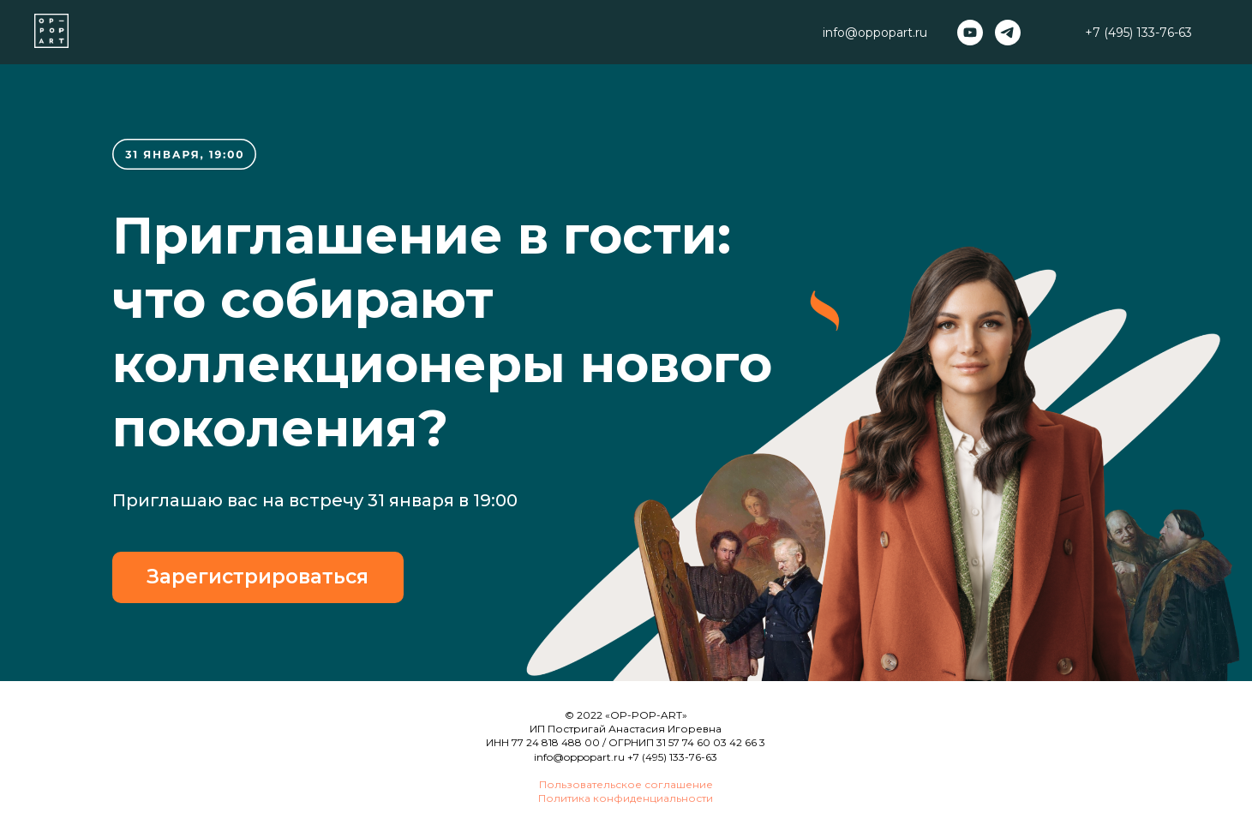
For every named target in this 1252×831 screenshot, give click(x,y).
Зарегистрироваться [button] (257, 577)
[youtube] (970, 32)
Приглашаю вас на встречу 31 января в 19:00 (315, 500)
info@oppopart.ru (579, 756)
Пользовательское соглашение (626, 784)
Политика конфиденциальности (625, 798)
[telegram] (1008, 32)
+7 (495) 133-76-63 (1138, 32)
